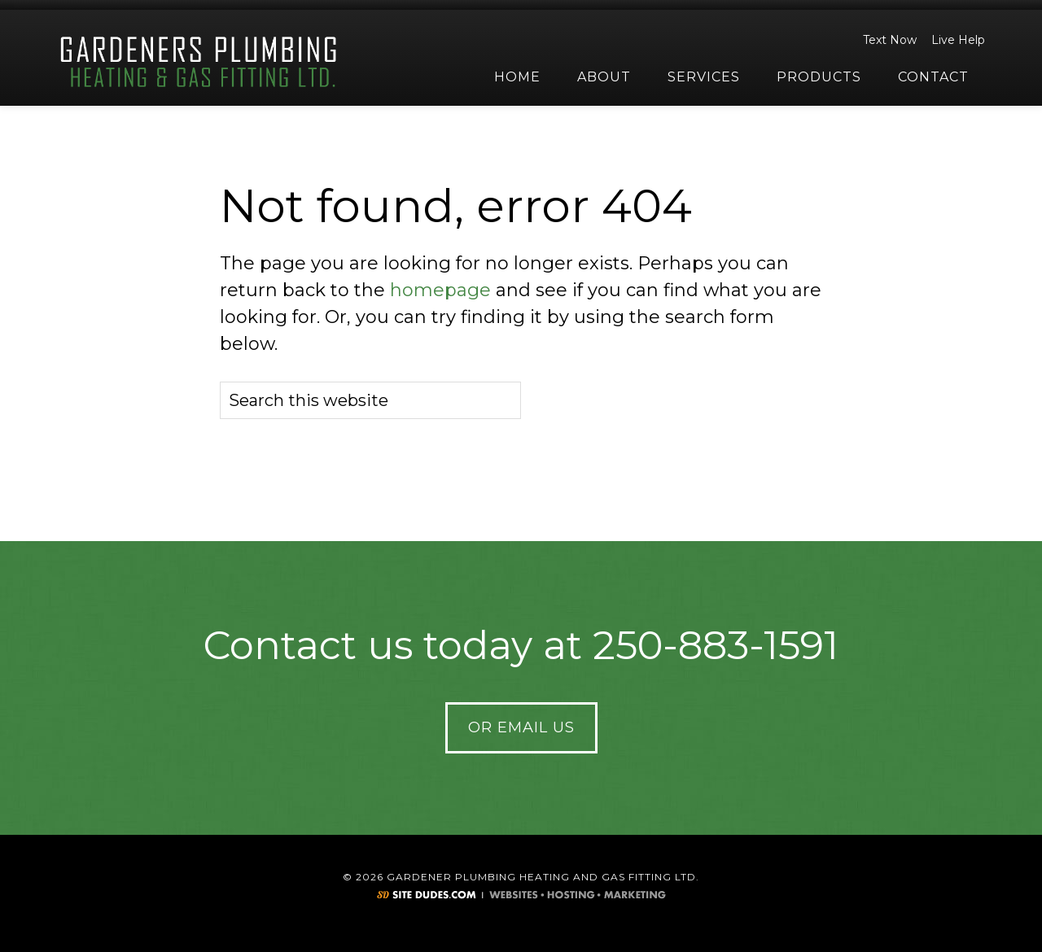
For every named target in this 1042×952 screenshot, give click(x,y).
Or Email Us (521, 727)
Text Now (887, 40)
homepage (440, 290)
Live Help (955, 40)
